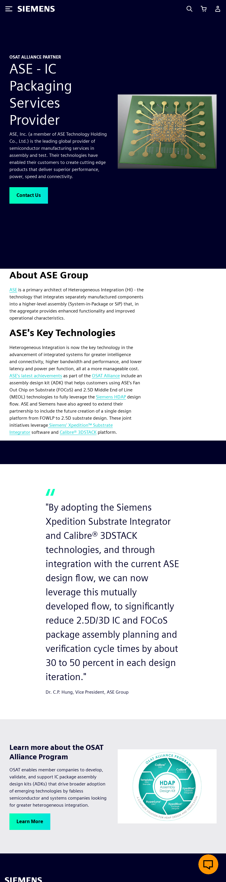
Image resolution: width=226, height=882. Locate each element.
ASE (13, 290)
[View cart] (204, 9)
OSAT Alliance (106, 375)
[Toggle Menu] (9, 9)
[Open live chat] (208, 864)
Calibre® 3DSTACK (78, 432)
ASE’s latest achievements (35, 375)
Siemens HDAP (111, 397)
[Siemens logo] (36, 9)
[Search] (189, 9)
